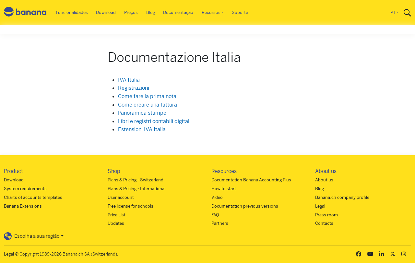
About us (324, 180)
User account (121, 197)
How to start (223, 188)
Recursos (211, 12)
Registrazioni (133, 88)
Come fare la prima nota (147, 96)
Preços (131, 12)
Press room (326, 215)
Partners (219, 223)
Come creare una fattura (147, 104)
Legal (320, 206)
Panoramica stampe (142, 112)
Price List (116, 215)
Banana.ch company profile (342, 197)
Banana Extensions (23, 206)
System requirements (25, 188)
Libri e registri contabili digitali (154, 121)
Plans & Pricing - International (136, 188)
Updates (116, 223)
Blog (150, 12)
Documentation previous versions (244, 206)
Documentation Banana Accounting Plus (251, 180)
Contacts (324, 223)
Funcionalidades (72, 12)
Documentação (178, 12)
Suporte (240, 12)
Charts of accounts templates (33, 197)
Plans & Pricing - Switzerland (135, 180)
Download (106, 12)
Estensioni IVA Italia (142, 129)
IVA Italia (129, 79)
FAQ (215, 215)
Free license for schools (130, 206)
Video (217, 197)
